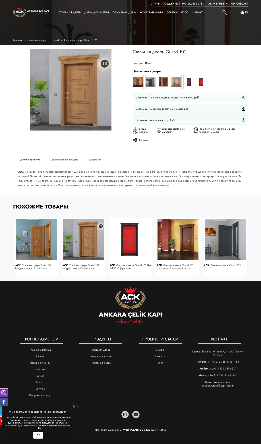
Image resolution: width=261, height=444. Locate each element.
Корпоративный (151, 13)
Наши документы (40, 363)
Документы (96, 160)
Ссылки (172, 13)
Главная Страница (40, 350)
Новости (160, 356)
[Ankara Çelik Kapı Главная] (31, 12)
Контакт (197, 13)
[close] (74, 406)
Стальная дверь (70, 13)
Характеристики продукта (65, 160)
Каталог (40, 356)
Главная (17, 40)
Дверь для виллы (96, 13)
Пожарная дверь (124, 13)
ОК (38, 435)
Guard (55, 40)
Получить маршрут (40, 395)
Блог (184, 13)
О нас (40, 376)
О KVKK (40, 389)
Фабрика (40, 369)
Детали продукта (30, 160)
